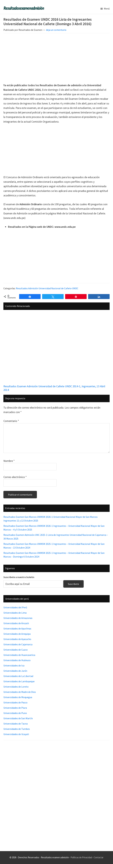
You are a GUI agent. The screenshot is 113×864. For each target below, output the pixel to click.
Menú (107, 8)
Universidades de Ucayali (16, 734)
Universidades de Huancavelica (19, 654)
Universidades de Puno (15, 713)
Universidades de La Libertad (18, 676)
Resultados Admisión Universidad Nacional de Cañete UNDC (47, 288)
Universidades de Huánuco (17, 660)
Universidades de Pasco (15, 702)
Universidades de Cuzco (15, 649)
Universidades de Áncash (16, 623)
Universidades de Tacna (15, 723)
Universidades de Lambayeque (19, 681)
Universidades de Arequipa (17, 633)
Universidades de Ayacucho (17, 639)
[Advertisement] (56, 58)
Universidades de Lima (15, 612)
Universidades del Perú (15, 607)
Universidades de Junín (15, 670)
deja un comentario (56, 29)
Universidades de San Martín (18, 718)
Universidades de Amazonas (17, 617)
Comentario (11, 421)
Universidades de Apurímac (17, 628)
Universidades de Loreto (16, 686)
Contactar (98, 857)
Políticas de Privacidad (81, 857)
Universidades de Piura (15, 707)
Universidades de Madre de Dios (19, 691)
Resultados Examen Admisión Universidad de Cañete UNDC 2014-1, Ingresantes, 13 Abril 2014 (54, 388)
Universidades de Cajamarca (17, 644)
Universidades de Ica (13, 665)
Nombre (9, 461)
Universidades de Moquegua (17, 697)
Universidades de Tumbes (16, 728)
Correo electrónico (15, 477)
